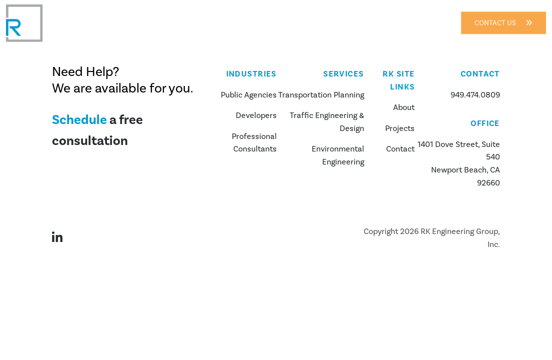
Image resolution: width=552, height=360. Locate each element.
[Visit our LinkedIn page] (63, 238)
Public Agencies (249, 95)
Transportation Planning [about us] (321, 95)
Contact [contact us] (400, 149)
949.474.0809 (475, 95)
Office (485, 123)
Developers (256, 115)
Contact (392, 17)
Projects (344, 17)
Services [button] (288, 17)
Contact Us (504, 16)
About (182, 17)
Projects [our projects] (400, 129)
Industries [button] (229, 17)
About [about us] (404, 107)
